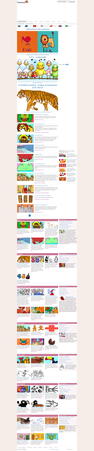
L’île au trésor (61, 326)
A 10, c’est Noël (62, 294)
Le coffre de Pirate (62, 331)
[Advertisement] (47, 11)
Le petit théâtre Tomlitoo (64, 259)
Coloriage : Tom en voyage (64, 357)
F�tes (35, 447)
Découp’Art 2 (61, 388)
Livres (36, 26)
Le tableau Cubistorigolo (63, 391)
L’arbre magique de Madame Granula (66, 221)
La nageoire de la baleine (63, 224)
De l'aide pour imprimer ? (54, 449)
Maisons (68, 26)
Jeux (20, 26)
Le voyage (64, 21)
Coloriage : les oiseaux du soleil (65, 359)
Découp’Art (21, 384)
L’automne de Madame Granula (65, 389)
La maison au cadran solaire (64, 423)
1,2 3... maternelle (62, 289)
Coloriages (53, 26)
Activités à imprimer (22, 21)
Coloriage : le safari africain (64, 356)
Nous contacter (70, 449)
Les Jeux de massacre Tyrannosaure (66, 222)
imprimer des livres (23, 287)
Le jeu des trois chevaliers (64, 227)
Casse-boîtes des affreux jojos (64, 226)
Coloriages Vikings (62, 361)
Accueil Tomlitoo (21, 23)
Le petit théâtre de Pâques (64, 258)
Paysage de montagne (63, 420)
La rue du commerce (63, 324)
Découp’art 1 (61, 393)
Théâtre (28, 26)
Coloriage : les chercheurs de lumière (66, 362)
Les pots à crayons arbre (63, 327)
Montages (44, 26)
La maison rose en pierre (63, 421)
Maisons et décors (23, 416)
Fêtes (36, 21)
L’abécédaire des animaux (64, 293)
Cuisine (59, 21)
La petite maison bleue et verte (65, 418)
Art (61, 26)
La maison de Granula (63, 329)
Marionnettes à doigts (63, 261)
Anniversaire (30, 21)
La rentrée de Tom (62, 287)
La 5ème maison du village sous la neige (66, 416)
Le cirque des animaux (63, 291)
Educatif (54, 21)
